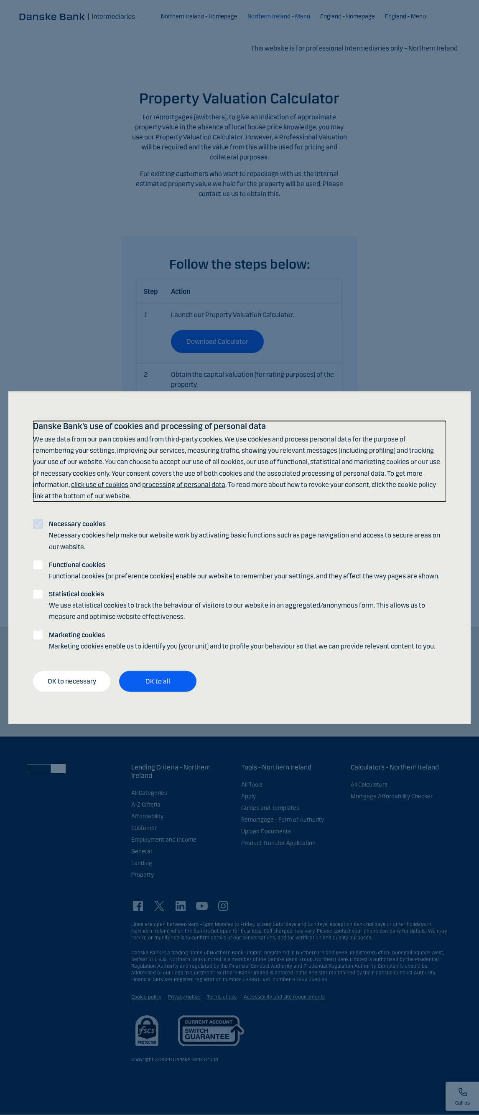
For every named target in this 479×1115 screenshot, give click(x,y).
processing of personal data (183, 484)
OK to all (157, 681)
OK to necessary (72, 681)
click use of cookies (99, 484)
